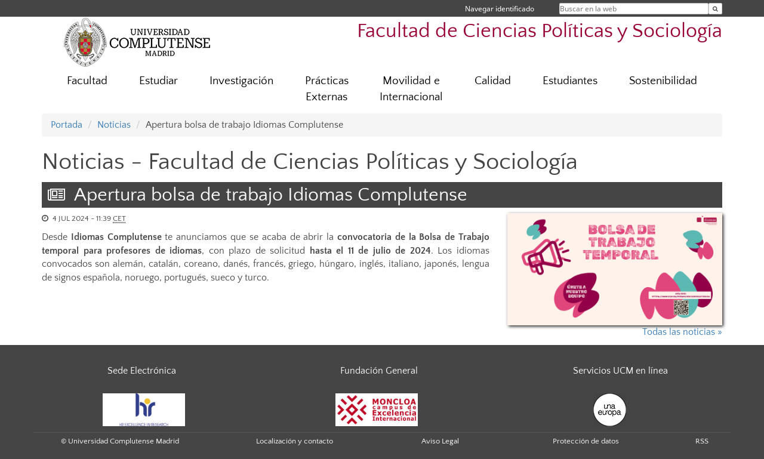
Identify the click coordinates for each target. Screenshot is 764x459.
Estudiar (158, 81)
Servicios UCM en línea (620, 370)
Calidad (493, 81)
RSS (701, 441)
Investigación (241, 81)
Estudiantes (570, 81)
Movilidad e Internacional (411, 89)
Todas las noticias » (682, 331)
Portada (66, 124)
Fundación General (379, 370)
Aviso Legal (440, 441)
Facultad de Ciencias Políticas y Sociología (539, 31)
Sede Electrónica (141, 370)
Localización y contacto (294, 441)
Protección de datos (586, 441)
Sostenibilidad (663, 81)
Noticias (114, 124)
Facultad (87, 81)
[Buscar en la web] (715, 8)
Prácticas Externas (327, 89)
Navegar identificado (499, 9)
